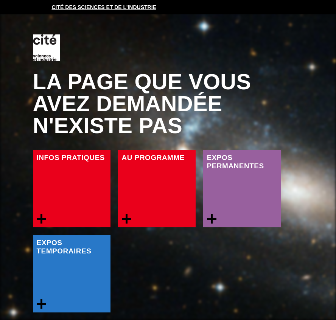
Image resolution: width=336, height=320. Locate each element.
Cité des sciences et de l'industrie (104, 7)
